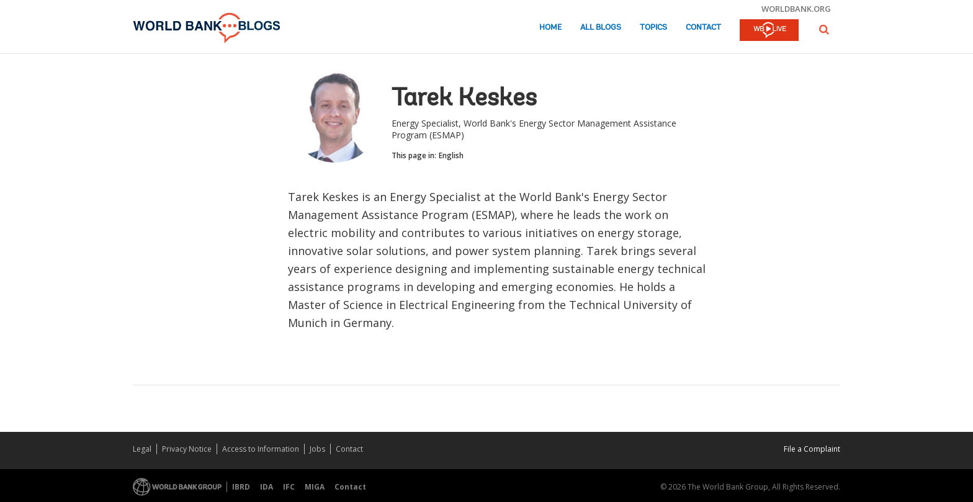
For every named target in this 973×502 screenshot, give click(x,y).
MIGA (315, 487)
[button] (824, 29)
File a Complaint (812, 449)
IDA (266, 487)
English (451, 155)
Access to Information (260, 449)
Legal (142, 449)
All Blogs (600, 28)
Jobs (317, 449)
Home (550, 28)
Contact (703, 28)
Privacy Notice (187, 449)
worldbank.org (796, 8)
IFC (289, 487)
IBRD (241, 487)
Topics (653, 28)
